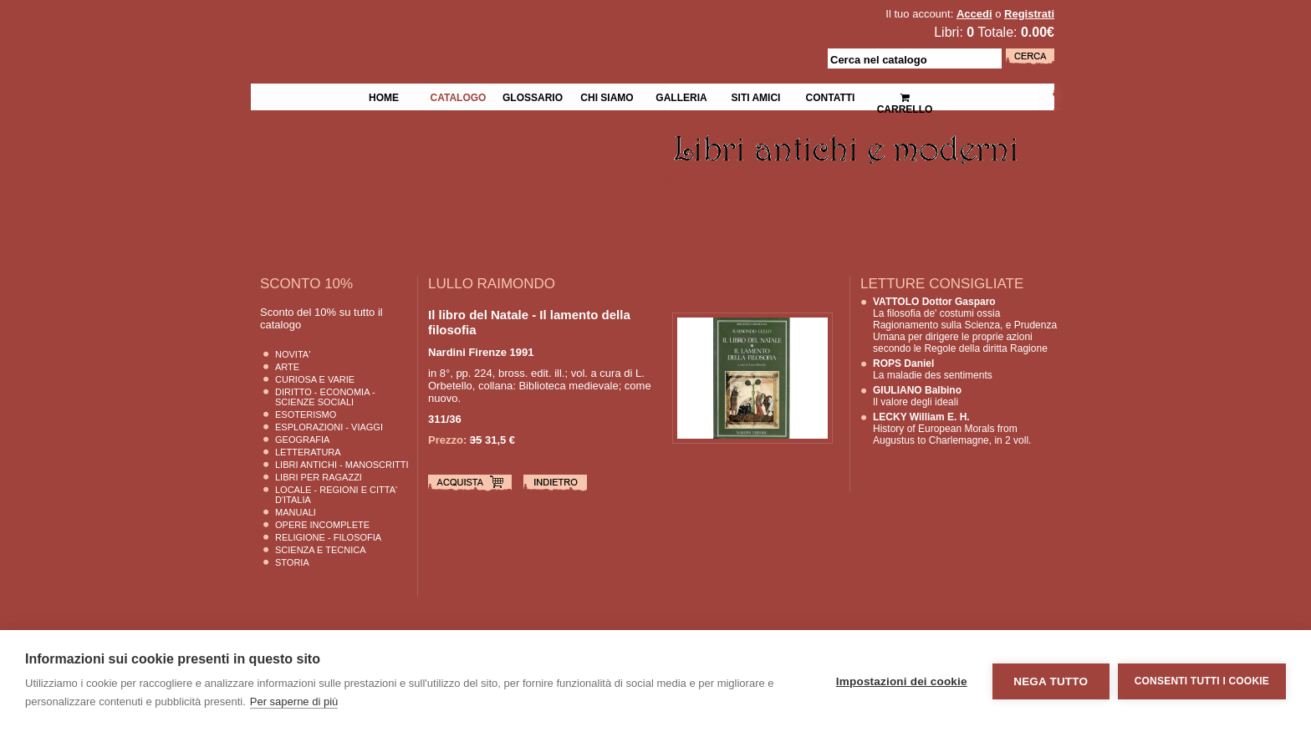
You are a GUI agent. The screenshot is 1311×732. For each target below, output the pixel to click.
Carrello (905, 96)
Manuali (295, 512)
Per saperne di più (294, 701)
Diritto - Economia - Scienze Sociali (325, 397)
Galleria (681, 96)
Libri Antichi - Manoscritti (342, 465)
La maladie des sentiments (932, 369)
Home (384, 96)
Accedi (974, 14)
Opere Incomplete (322, 525)
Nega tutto (1050, 681)
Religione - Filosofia (328, 537)
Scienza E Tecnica (320, 550)
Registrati (1029, 14)
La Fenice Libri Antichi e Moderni (396, 25)
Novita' (292, 354)
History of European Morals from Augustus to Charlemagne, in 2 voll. (952, 428)
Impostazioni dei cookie (901, 681)
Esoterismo (305, 414)
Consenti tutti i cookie (1202, 681)
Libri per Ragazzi (318, 477)
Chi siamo (606, 96)
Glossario (532, 96)
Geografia (302, 440)
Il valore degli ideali (917, 396)
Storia (292, 562)
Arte (287, 367)
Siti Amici (756, 96)
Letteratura (308, 452)
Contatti (830, 96)
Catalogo (459, 96)
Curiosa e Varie (315, 379)
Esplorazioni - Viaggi (329, 427)
